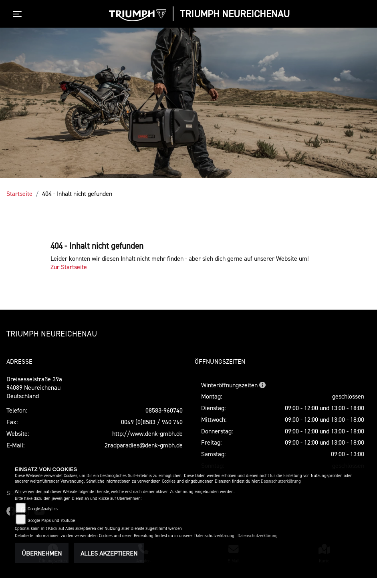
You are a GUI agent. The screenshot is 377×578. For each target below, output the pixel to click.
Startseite (19, 193)
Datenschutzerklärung (281, 481)
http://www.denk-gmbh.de (147, 433)
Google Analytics (43, 509)
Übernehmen (42, 553)
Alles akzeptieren (109, 553)
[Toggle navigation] (19, 14)
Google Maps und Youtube (51, 520)
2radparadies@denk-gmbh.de (144, 445)
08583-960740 (164, 410)
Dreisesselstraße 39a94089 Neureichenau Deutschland (34, 387)
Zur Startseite (68, 267)
